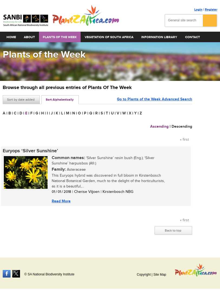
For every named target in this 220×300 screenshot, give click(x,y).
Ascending (159, 126)
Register (211, 10)
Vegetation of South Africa (109, 37)
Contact (192, 37)
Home (11, 37)
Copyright (143, 274)
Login (198, 10)
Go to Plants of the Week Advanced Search (154, 99)
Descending (182, 126)
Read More (61, 201)
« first (184, 139)
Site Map (159, 274)
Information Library (159, 37)
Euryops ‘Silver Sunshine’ (30, 151)
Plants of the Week (60, 37)
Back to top (173, 230)
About (29, 37)
